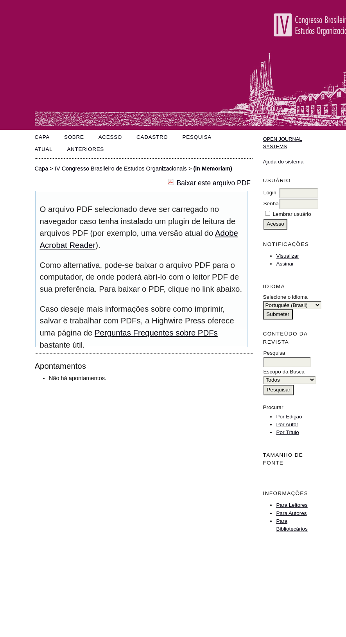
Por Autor (287, 424)
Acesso (110, 137)
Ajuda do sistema (283, 162)
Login (270, 193)
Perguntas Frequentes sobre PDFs (156, 332)
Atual (44, 149)
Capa (42, 137)
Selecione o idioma (285, 297)
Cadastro (152, 137)
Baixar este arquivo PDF (214, 183)
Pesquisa (197, 137)
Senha (271, 203)
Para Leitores (291, 505)
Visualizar (287, 256)
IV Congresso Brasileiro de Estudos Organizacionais (121, 168)
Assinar (285, 264)
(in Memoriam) (212, 168)
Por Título (287, 432)
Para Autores (291, 513)
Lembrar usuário (291, 214)
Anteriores (85, 149)
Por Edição (289, 417)
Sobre (74, 137)
